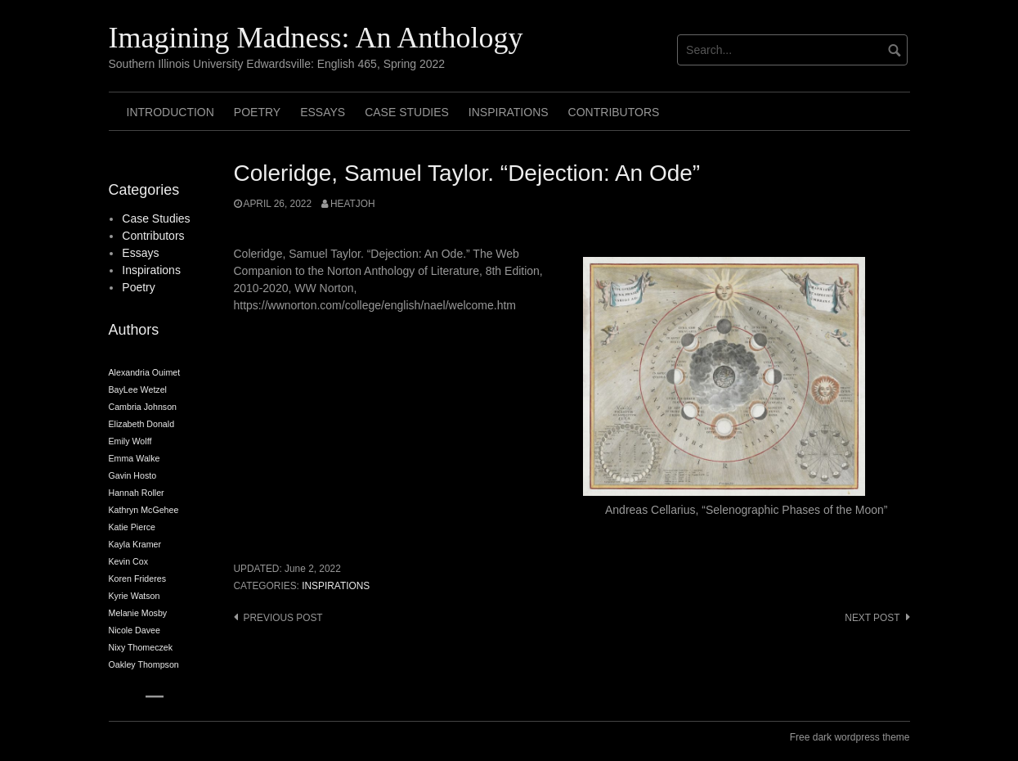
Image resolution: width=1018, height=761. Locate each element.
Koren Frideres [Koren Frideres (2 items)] (137, 578)
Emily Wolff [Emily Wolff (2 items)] (130, 441)
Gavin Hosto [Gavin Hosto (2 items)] (133, 475)
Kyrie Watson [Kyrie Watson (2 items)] (134, 596)
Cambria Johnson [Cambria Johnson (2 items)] (143, 407)
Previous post (283, 618)
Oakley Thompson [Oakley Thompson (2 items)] (144, 664)
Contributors (614, 112)
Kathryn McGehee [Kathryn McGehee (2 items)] (144, 510)
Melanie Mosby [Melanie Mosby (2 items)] (138, 613)
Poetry (257, 112)
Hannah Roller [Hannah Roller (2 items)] (136, 493)
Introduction (170, 112)
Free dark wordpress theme (850, 737)
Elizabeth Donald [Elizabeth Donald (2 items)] (142, 424)
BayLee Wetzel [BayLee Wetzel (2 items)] (138, 389)
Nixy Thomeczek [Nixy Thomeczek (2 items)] (141, 647)
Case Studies (407, 112)
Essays (322, 112)
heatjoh (352, 203)
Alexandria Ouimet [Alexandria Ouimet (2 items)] (145, 372)
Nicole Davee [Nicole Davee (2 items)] (134, 630)
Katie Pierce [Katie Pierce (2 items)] (132, 527)
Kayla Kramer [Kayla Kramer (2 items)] (135, 544)
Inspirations (509, 112)
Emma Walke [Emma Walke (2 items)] (134, 458)
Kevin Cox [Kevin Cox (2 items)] (129, 561)
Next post (872, 618)
